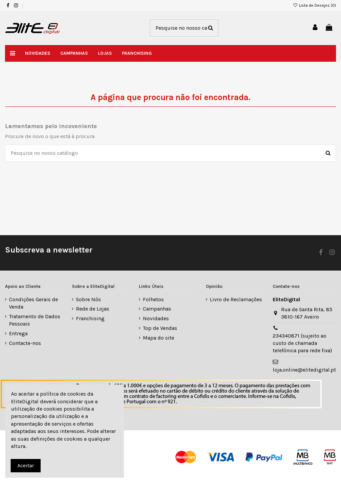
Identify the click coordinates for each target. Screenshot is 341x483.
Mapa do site (158, 338)
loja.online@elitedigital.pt (304, 370)
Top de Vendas (160, 328)
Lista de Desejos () (314, 5)
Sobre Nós (88, 299)
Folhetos (153, 299)
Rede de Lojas (92, 309)
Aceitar (25, 465)
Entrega (18, 333)
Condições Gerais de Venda (33, 303)
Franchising (90, 318)
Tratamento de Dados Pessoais (34, 320)
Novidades (156, 318)
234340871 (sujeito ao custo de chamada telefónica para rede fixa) (302, 343)
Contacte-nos (25, 343)
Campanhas (157, 309)
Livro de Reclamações (236, 299)
